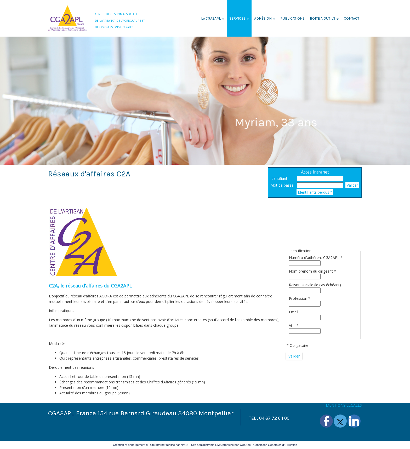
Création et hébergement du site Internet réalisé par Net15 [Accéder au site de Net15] (151, 444)
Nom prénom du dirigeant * (312, 271)
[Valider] (294, 356)
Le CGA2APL (211, 18)
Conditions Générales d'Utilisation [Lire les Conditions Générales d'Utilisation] (275, 444)
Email (293, 311)
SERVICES (237, 18)
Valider (352, 185)
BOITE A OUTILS (322, 18)
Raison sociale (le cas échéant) (315, 284)
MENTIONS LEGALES (344, 405)
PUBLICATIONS (292, 18)
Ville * (294, 325)
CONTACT (351, 18)
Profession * (299, 298)
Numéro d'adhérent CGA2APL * (316, 257)
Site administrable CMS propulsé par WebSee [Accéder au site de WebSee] (221, 444)
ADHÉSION (263, 18)
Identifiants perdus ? (315, 192)
